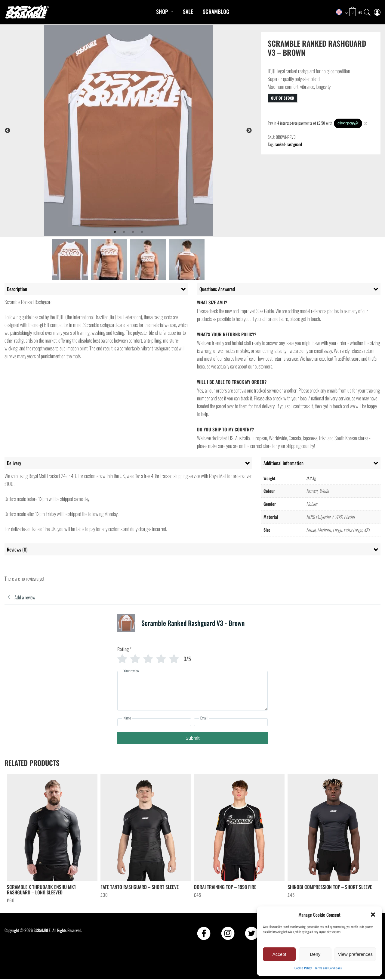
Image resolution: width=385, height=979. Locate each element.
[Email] (231, 722)
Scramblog (216, 11)
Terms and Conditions (328, 967)
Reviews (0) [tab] (17, 549)
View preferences (355, 954)
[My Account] (377, 11)
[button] (373, 915)
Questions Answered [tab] (217, 289)
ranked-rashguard (288, 144)
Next (249, 131)
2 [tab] (124, 232)
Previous (8, 131)
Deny (315, 954)
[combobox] (340, 12)
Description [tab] (17, 289)
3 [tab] (133, 232)
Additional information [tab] (283, 463)
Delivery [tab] (14, 463)
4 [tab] (142, 232)
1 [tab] (115, 232)
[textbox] (340, 12)
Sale (188, 11)
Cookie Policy (303, 967)
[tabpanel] (144, 130)
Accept (279, 954)
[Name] (154, 722)
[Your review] (192, 690)
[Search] (367, 11)
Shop (162, 11)
